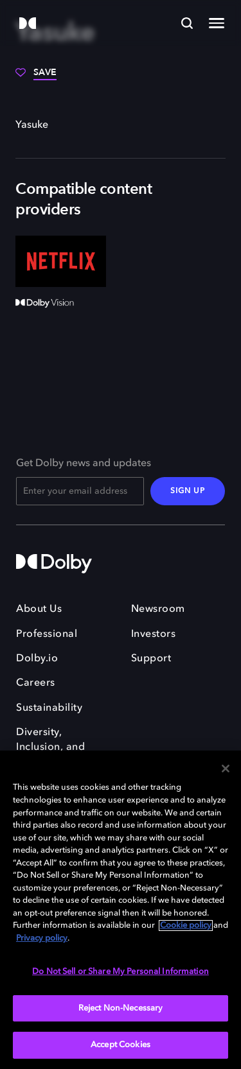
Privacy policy (41, 938)
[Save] (36, 77)
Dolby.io (37, 659)
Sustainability (49, 708)
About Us (39, 609)
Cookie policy (185, 925)
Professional (46, 634)
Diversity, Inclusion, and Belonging (50, 747)
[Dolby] (27, 24)
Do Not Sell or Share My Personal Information (120, 972)
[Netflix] (60, 261)
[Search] (187, 23)
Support (151, 659)
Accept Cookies (120, 1045)
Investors (153, 634)
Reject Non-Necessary (120, 1008)
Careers (35, 683)
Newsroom (158, 609)
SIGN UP (187, 491)
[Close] (225, 768)
